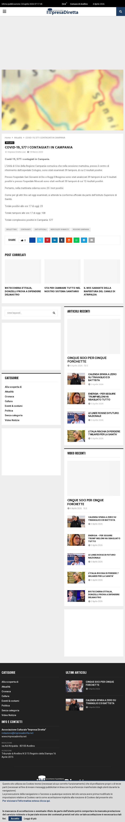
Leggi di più (30, 818)
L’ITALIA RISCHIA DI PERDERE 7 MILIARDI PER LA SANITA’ (103, 574)
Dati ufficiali (41, 229)
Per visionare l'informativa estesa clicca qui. (26, 801)
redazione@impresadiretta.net (17, 733)
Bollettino (12, 229)
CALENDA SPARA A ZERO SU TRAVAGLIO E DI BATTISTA (102, 377)
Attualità (10, 143)
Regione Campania (81, 229)
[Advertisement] (62, 45)
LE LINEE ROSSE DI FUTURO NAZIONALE (101, 556)
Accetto (15, 818)
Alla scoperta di (13, 387)
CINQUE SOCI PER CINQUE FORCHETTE (85, 502)
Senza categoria (13, 415)
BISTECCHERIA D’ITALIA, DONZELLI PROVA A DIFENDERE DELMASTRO (23, 291)
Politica (9, 410)
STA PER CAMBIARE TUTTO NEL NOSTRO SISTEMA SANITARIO (62, 290)
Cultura (9, 401)
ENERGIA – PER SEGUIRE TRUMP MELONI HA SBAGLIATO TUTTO (102, 397)
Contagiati (26, 229)
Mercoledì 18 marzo (60, 229)
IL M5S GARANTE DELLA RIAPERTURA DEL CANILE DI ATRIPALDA (99, 291)
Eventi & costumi (13, 406)
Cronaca (9, 396)
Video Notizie (12, 420)
